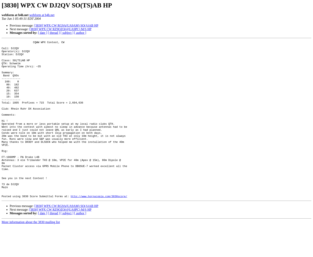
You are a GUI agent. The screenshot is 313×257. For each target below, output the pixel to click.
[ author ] (80, 32)
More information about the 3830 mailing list (31, 253)
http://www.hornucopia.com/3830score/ (99, 227)
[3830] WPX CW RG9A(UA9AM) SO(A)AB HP (66, 25)
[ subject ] (67, 32)
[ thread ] (54, 32)
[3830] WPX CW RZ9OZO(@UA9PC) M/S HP (60, 29)
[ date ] (42, 32)
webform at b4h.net (42, 15)
